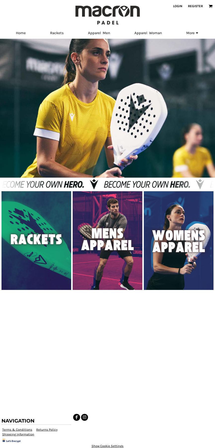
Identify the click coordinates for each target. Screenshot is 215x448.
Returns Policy (47, 429)
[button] (211, 6)
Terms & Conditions (17, 429)
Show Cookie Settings (107, 446)
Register (195, 6)
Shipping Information (18, 434)
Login (177, 6)
